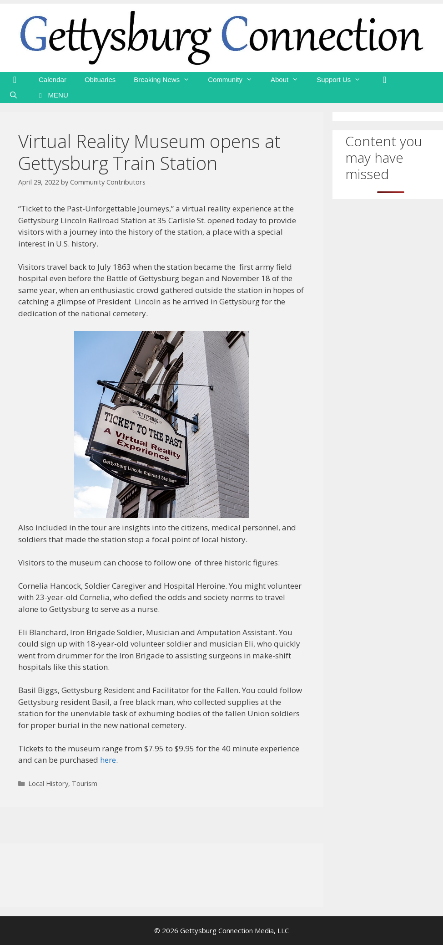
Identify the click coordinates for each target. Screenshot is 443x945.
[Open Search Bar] (13, 95)
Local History (48, 783)
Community (235, 79)
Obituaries (100, 79)
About (289, 79)
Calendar (52, 79)
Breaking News (166, 79)
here (108, 760)
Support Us (343, 79)
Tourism (84, 783)
